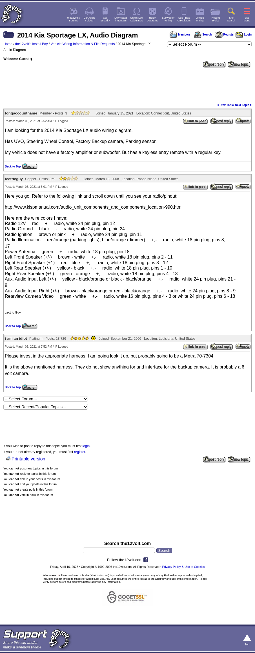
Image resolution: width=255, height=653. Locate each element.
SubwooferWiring (168, 19)
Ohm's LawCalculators (136, 19)
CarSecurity (105, 19)
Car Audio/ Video (89, 19)
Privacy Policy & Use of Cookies (183, 566)
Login (244, 34)
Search (203, 34)
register (79, 452)
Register (225, 34)
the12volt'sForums (73, 19)
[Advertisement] (127, 85)
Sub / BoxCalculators (184, 19)
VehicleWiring (200, 19)
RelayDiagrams (152, 19)
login (86, 446)
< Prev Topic (225, 105)
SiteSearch (231, 19)
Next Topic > (243, 105)
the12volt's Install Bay (31, 44)
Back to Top (13, 166)
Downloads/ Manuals (120, 19)
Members (180, 34)
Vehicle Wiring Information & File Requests (83, 44)
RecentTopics (215, 19)
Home (7, 44)
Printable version (28, 458)
